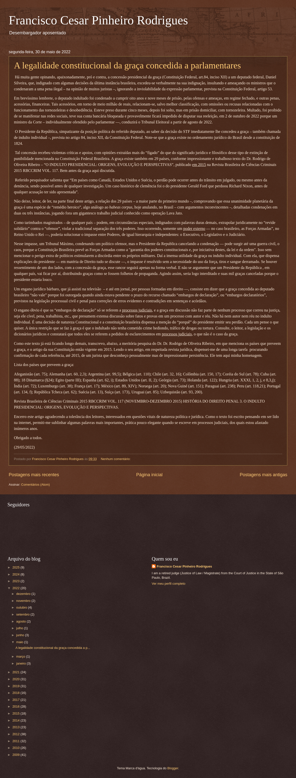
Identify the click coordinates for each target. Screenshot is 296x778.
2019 (16, 686)
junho (20, 635)
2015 (16, 713)
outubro (22, 607)
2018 (16, 693)
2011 (16, 741)
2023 (16, 581)
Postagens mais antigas (263, 474)
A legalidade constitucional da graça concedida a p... (52, 648)
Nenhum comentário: (116, 459)
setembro (23, 614)
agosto (21, 621)
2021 (16, 672)
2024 (16, 574)
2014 (16, 720)
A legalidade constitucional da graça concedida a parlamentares (127, 65)
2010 (16, 748)
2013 (16, 727)
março (21, 656)
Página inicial (149, 474)
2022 (16, 588)
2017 (16, 700)
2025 (16, 567)
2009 (16, 755)
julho (20, 628)
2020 (16, 679)
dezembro (23, 594)
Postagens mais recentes (34, 474)
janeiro (21, 663)
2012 (16, 734)
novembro (23, 601)
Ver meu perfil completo (168, 583)
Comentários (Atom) (35, 484)
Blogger (172, 768)
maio (20, 642)
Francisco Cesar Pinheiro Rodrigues (98, 20)
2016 (16, 706)
